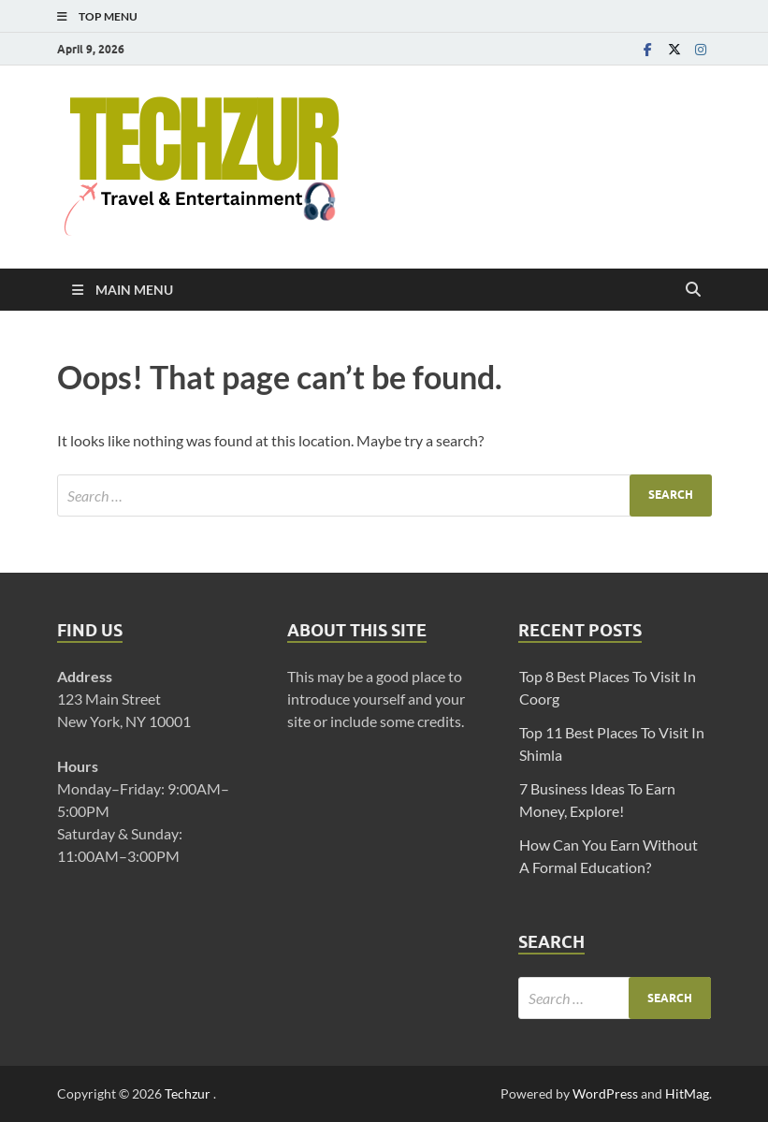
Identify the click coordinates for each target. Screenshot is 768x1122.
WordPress (605, 1093)
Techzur (189, 1093)
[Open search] (693, 290)
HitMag (687, 1093)
